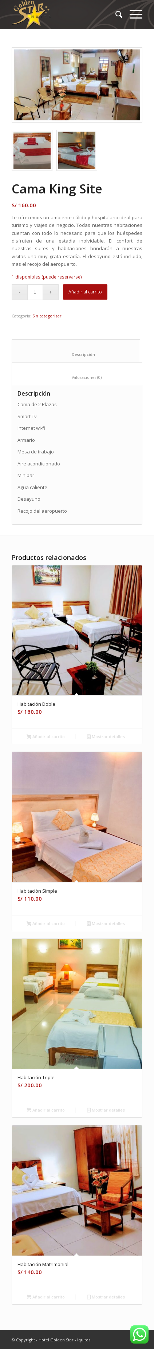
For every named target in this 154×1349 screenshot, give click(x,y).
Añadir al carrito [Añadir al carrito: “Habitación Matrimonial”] (46, 1296)
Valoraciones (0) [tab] (80, 377)
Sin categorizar (47, 316)
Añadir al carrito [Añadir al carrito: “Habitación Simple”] (46, 923)
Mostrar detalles (106, 736)
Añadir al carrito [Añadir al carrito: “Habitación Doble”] (46, 736)
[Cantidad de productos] (35, 292)
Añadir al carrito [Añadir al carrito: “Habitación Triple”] (46, 1109)
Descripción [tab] (76, 354)
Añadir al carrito (85, 292)
